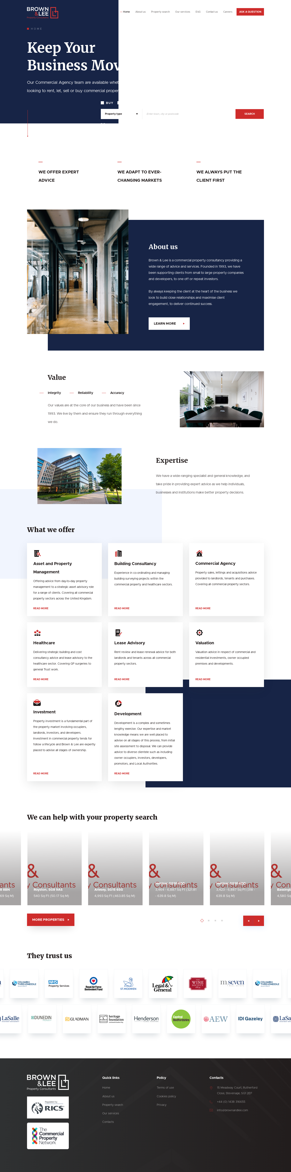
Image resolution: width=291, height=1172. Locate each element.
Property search (160, 12)
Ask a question (250, 12)
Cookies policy (166, 1096)
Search (249, 114)
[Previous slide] (268, 921)
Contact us (212, 12)
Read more (40, 628)
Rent (127, 103)
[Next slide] (279, 921)
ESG (198, 12)
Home (126, 12)
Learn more (185, 323)
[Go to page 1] (222, 920)
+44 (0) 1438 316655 (231, 1101)
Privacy (161, 1105)
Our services (182, 12)
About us (140, 12)
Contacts (108, 1122)
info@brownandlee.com (232, 1110)
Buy (109, 103)
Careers (227, 12)
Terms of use (165, 1087)
